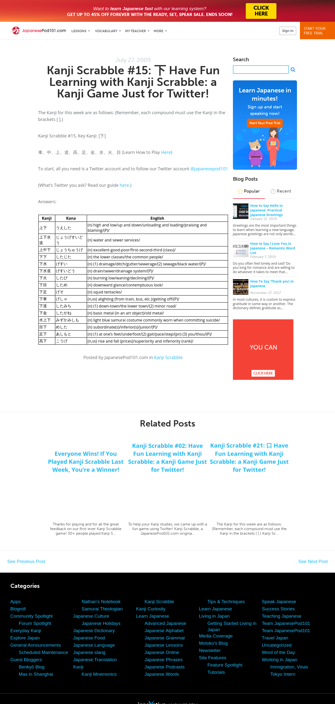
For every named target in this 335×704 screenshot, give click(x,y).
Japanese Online (162, 652)
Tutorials (216, 672)
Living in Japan (214, 616)
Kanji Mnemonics (99, 674)
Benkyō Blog (32, 666)
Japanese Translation (95, 659)
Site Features (212, 657)
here (124, 185)
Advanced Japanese (165, 623)
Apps (15, 601)
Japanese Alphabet (164, 630)
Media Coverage (216, 635)
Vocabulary (106, 31)
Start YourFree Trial (318, 30)
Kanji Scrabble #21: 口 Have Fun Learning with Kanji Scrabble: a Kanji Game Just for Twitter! (249, 457)
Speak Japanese (279, 601)
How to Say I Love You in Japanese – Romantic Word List (272, 248)
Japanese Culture (91, 616)
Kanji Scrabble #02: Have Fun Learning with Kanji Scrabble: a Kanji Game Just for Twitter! (167, 457)
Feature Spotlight (225, 664)
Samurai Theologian (102, 608)
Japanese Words (162, 674)
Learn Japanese (152, 616)
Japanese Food (89, 637)
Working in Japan (279, 659)
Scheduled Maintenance (43, 652)
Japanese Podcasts (165, 666)
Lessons (78, 31)
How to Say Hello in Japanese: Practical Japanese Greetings (266, 210)
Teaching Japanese (282, 616)
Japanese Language (94, 645)
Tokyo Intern (283, 674)
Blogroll (18, 608)
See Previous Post (26, 561)
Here (166, 152)
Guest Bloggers (26, 659)
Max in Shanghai (36, 674)
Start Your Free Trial (264, 123)
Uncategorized (277, 645)
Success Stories (278, 608)
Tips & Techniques (226, 601)
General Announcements (35, 645)
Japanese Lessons (164, 645)
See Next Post (313, 561)
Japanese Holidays (101, 623)
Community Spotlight (31, 616)
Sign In (287, 31)
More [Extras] (158, 31)
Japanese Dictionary (94, 630)
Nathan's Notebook (101, 601)
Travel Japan (275, 637)
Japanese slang (89, 652)
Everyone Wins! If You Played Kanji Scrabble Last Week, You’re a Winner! (86, 461)
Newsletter (210, 650)
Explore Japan (25, 637)
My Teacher (135, 31)
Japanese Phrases (164, 659)
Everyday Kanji (25, 630)
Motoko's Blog (213, 643)
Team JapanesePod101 (286, 623)
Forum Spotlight (35, 623)
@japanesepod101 (209, 169)
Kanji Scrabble (168, 357)
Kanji (78, 666)
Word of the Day (278, 652)
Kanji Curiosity (150, 608)
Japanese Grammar (165, 637)
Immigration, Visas (289, 666)
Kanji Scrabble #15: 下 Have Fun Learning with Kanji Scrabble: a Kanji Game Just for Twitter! (133, 81)
